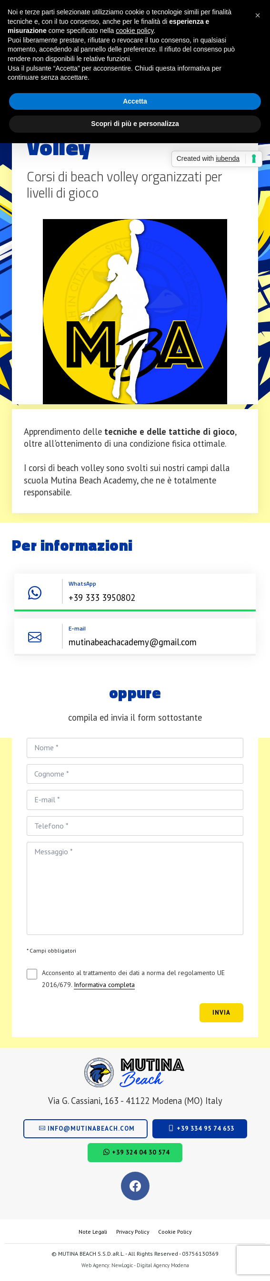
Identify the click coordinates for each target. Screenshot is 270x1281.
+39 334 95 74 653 (201, 1128)
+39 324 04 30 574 (136, 1152)
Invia (221, 1012)
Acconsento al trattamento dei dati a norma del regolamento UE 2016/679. (133, 979)
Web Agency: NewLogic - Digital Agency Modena (135, 1265)
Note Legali (93, 1231)
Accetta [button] (135, 101)
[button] (257, 15)
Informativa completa (104, 984)
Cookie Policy (174, 1231)
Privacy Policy (132, 1231)
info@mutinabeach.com (87, 1128)
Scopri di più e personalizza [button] (135, 123)
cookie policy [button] (134, 30)
